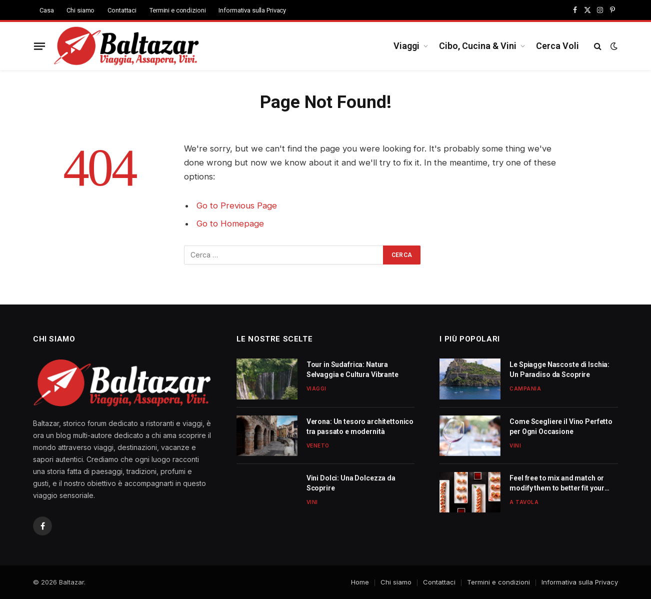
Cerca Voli (557, 45)
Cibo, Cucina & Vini (477, 45)
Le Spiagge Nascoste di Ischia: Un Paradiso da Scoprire (560, 369)
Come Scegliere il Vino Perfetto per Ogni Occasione (561, 427)
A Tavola (524, 502)
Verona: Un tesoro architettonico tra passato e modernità (360, 427)
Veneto (318, 445)
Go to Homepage (230, 223)
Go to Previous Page (236, 205)
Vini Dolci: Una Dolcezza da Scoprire (351, 483)
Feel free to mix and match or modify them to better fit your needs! (557, 483)
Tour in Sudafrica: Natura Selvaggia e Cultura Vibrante (352, 369)
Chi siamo (80, 10)
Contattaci (122, 10)
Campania (525, 389)
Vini (312, 502)
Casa (47, 10)
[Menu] (39, 46)
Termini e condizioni (178, 10)
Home (360, 582)
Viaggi (407, 45)
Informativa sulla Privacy (252, 10)
